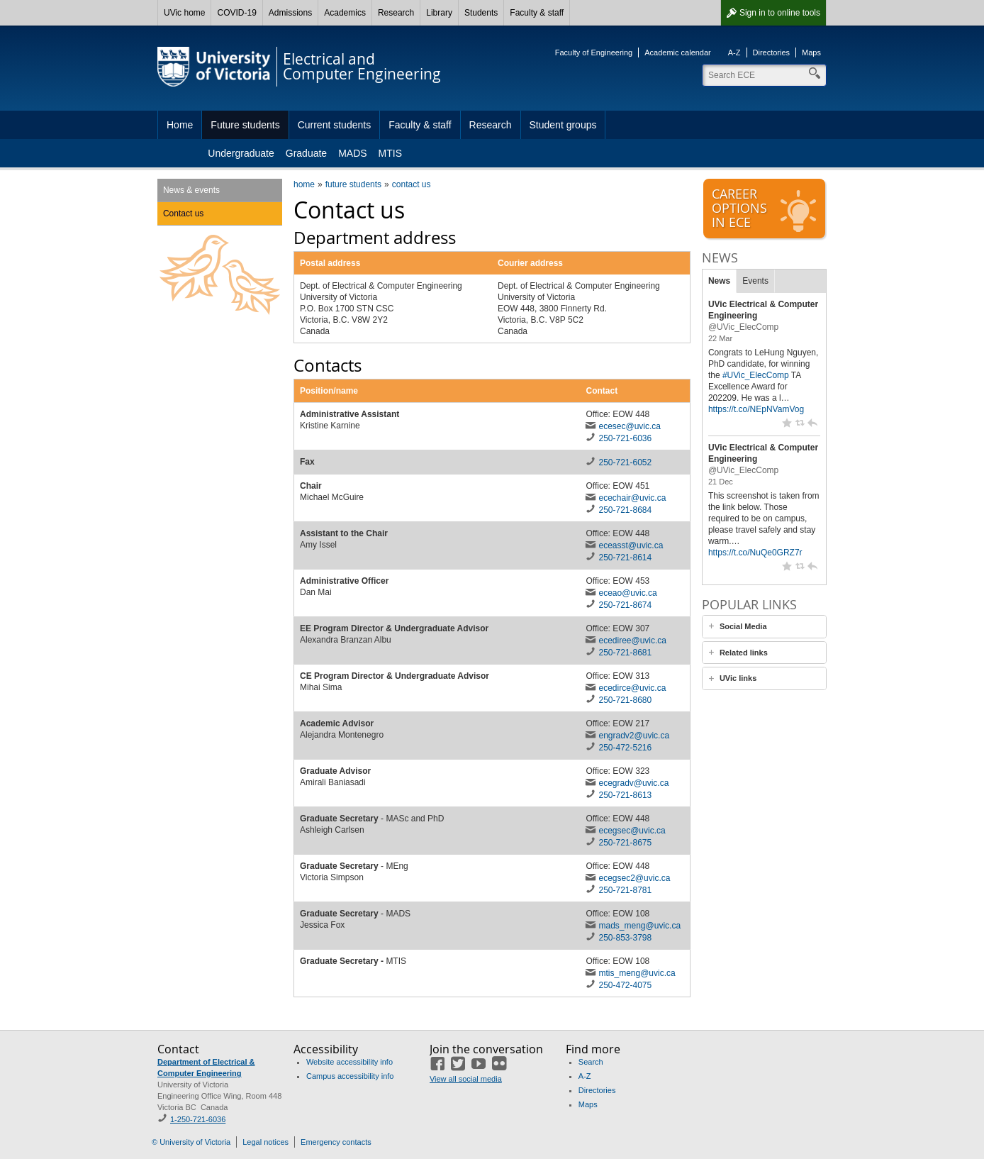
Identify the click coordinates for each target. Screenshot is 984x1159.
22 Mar (720, 338)
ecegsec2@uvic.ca (634, 878)
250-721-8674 (625, 605)
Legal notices (265, 1142)
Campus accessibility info (350, 1076)
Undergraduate (241, 153)
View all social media (466, 1079)
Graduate (306, 153)
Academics (345, 13)
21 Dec (720, 481)
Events (755, 281)
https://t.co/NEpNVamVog (756, 409)
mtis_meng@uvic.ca (636, 973)
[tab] (764, 626)
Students (481, 13)
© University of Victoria (191, 1142)
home (304, 184)
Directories (771, 52)
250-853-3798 (625, 938)
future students (353, 184)
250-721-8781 (625, 890)
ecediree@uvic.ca (632, 640)
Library (439, 13)
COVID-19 (236, 13)
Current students (334, 125)
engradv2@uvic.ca (633, 736)
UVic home (184, 13)
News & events (191, 190)
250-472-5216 (625, 748)
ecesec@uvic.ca (629, 426)
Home (180, 125)
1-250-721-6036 (197, 1119)
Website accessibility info (349, 1062)
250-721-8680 (625, 700)
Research (396, 13)
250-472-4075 (625, 985)
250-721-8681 (625, 653)
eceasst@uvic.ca (630, 545)
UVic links (738, 678)
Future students (245, 125)
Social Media (743, 626)
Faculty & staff (537, 13)
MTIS (390, 153)
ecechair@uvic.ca (632, 498)
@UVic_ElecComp (743, 327)
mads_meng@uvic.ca (639, 926)
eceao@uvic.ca (627, 593)
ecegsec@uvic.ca (631, 831)
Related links (744, 652)
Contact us (183, 213)
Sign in (779, 13)
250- (625, 795)
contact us (411, 184)
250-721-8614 (625, 557)
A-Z (734, 52)
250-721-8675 (625, 843)
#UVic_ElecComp (755, 375)
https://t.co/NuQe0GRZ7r (755, 553)
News (719, 281)
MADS (352, 153)
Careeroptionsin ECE (766, 209)
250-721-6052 (625, 462)
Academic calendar (677, 52)
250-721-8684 (625, 510)
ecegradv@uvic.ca (633, 783)
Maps (811, 52)
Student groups (563, 125)
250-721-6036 (625, 438)
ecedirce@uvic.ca (632, 688)
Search (590, 1062)
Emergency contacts (336, 1142)
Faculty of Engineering (593, 52)
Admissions (290, 13)
